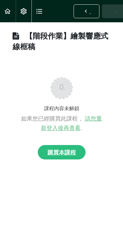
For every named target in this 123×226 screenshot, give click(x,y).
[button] (8, 11)
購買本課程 (62, 152)
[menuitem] (23, 11)
